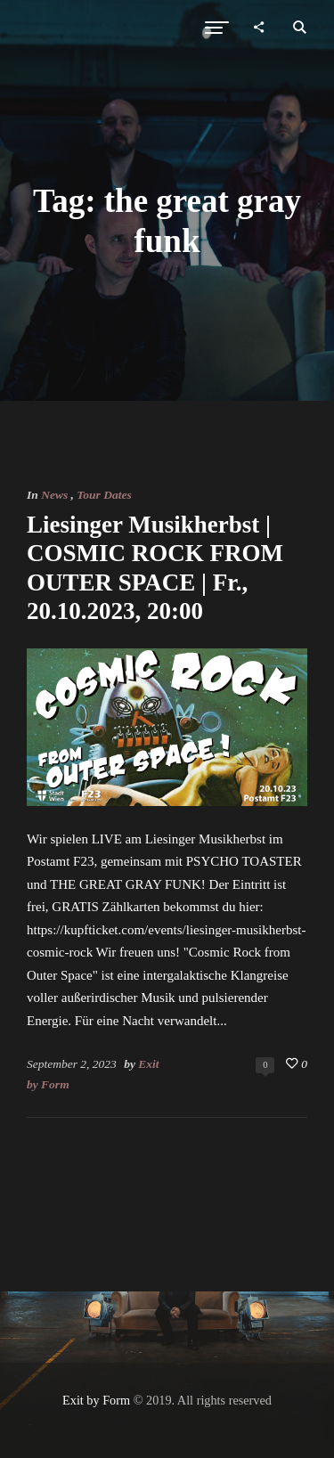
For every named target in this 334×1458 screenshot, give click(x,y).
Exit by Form (96, 1400)
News (54, 494)
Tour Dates (104, 494)
